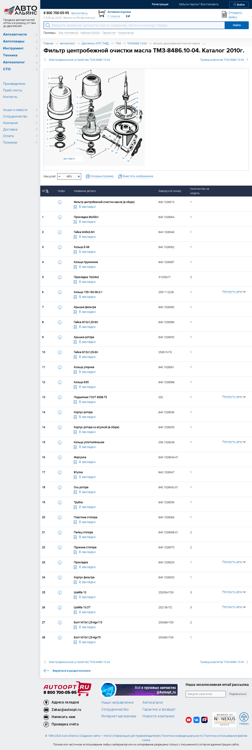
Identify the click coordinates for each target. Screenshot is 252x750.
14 (77, 127)
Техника (10, 55)
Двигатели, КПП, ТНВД (95, 43)
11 (77, 107)
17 (77, 148)
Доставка (10, 129)
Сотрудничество (15, 116)
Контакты (10, 96)
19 (137, 98)
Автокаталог (14, 62)
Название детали (85, 191)
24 (123, 158)
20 (137, 102)
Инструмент (13, 48)
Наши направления (117, 702)
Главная (48, 43)
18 (137, 92)
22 (137, 117)
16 (77, 140)
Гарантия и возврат (159, 709)
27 (109, 149)
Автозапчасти (15, 34)
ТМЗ (118, 43)
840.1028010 (69, 158)
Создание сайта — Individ (95, 736)
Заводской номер (169, 191)
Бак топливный (68, 33)
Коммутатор (126, 33)
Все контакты (79, 13)
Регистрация (160, 4)
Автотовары (13, 41)
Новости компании (158, 716)
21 (137, 107)
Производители (14, 83)
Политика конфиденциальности (182, 736)
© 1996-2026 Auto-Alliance (61, 736)
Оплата (8, 136)
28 (110, 136)
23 (128, 160)
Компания (10, 123)
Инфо (61, 191)
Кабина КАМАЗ (90, 33)
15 (77, 133)
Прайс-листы (12, 90)
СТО (7, 69)
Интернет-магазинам (118, 716)
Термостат (109, 33)
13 (77, 115)
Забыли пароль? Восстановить (199, 4)
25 (116, 152)
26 (112, 150)
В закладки (85, 206)
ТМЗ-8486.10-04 (137, 43)
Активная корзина (119, 12)
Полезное (10, 142)
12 (77, 111)
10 (77, 103)
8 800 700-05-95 (60, 693)
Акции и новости (15, 109)
